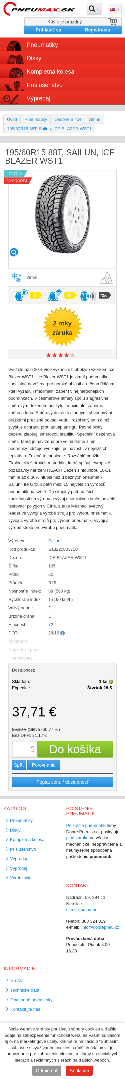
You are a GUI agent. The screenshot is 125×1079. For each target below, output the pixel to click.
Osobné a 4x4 (67, 119)
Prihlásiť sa (48, 29)
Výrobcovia (20, 877)
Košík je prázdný (64, 21)
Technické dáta (24, 990)
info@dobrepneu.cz (100, 927)
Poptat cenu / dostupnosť (62, 782)
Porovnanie (44, 765)
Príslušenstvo (45, 85)
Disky (34, 58)
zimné (94, 119)
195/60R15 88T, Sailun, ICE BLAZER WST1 (49, 128)
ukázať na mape (82, 909)
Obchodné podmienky (31, 999)
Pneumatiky (42, 45)
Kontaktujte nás (25, 1009)
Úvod (12, 119)
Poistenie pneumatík (86, 825)
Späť (19, 765)
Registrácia (97, 29)
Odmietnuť (47, 1070)
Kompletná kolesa (50, 71)
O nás (16, 980)
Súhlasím (79, 1070)
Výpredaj (38, 98)
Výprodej (18, 868)
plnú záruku (77, 837)
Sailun (54, 540)
